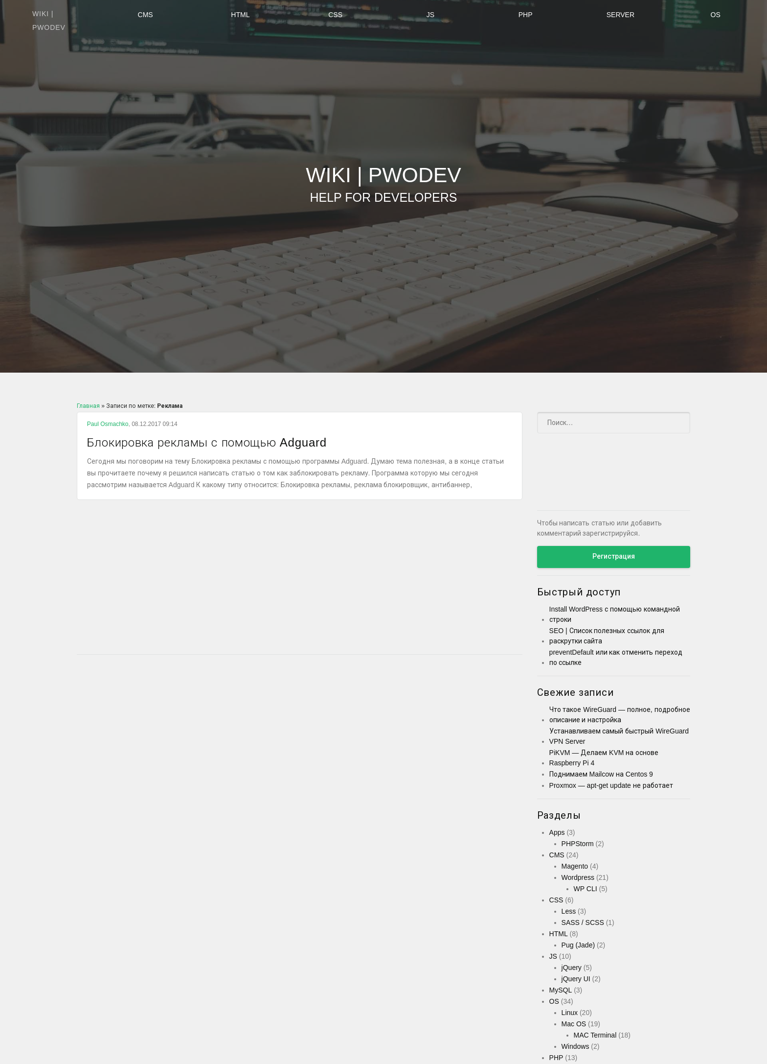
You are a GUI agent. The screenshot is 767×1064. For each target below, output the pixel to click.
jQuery (572, 967)
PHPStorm (578, 844)
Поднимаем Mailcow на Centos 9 (601, 774)
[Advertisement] (299, 578)
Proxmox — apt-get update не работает (611, 785)
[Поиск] (614, 422)
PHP (526, 15)
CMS (145, 15)
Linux (570, 1013)
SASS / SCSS (583, 922)
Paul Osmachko (108, 424)
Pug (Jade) (578, 945)
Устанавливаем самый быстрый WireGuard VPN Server (619, 736)
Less (569, 911)
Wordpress (578, 877)
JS (430, 15)
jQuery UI (576, 979)
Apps (557, 832)
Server (620, 15)
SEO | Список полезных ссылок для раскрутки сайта (607, 636)
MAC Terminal (595, 1035)
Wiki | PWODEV (383, 184)
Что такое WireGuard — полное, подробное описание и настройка (619, 715)
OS (716, 15)
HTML (240, 15)
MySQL (560, 990)
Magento (575, 866)
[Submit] (677, 422)
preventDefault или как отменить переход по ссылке (616, 657)
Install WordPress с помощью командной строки (614, 614)
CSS (335, 15)
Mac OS (574, 1024)
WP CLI (585, 889)
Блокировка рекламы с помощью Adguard (225, 441)
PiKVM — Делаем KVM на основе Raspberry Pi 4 (604, 758)
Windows (575, 1046)
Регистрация (613, 556)
